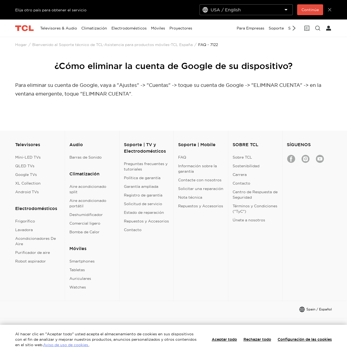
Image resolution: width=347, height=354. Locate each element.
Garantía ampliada (141, 186)
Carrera (240, 174)
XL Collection (28, 183)
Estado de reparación (144, 212)
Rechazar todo (257, 339)
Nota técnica (190, 197)
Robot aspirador (30, 261)
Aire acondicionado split (87, 189)
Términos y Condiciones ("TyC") (255, 209)
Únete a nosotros (249, 220)
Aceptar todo (224, 339)
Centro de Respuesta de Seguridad (255, 194)
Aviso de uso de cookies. (66, 344)
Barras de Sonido (85, 157)
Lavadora (24, 229)
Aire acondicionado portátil (87, 203)
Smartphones (82, 261)
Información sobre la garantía (197, 168)
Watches (77, 287)
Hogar (21, 44)
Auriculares (80, 278)
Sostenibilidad (246, 165)
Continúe (310, 9)
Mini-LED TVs (28, 157)
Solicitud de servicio (143, 203)
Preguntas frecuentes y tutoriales (146, 166)
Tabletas (77, 269)
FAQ (182, 157)
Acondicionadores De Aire (35, 241)
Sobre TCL (242, 157)
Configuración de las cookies (305, 339)
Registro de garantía (143, 195)
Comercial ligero (84, 223)
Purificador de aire (32, 252)
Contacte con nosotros (199, 180)
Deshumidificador (86, 214)
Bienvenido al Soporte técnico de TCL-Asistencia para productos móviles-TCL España (112, 44)
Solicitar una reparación (200, 188)
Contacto (133, 229)
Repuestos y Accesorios (146, 221)
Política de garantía (142, 177)
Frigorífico (25, 221)
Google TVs (26, 174)
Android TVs (27, 191)
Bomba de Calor (84, 232)
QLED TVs (24, 165)
